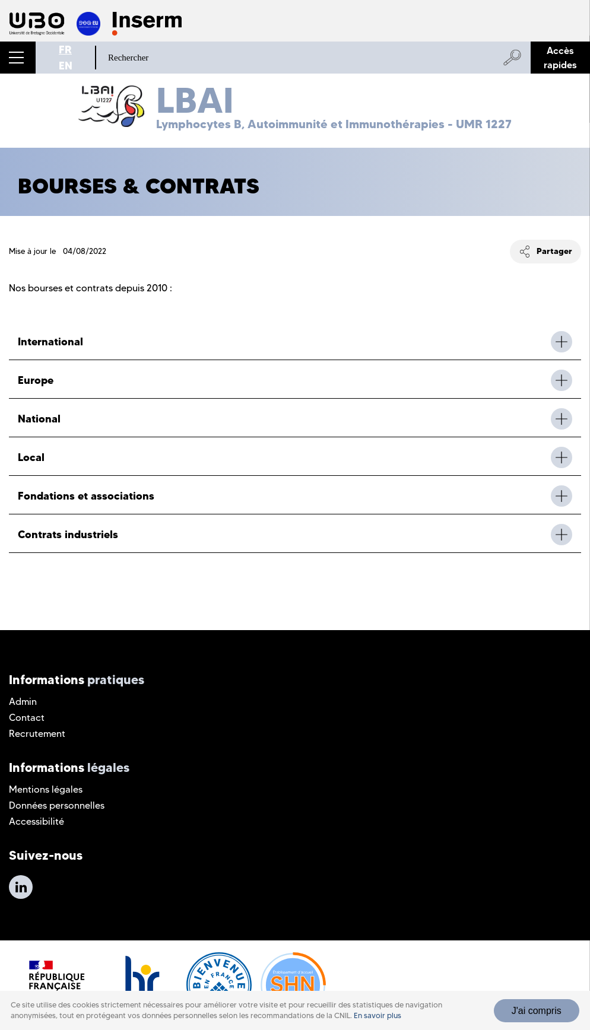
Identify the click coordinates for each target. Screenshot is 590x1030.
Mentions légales (46, 789)
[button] (18, 58)
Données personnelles (56, 805)
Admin (23, 701)
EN (65, 65)
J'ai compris (537, 1012)
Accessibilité (36, 821)
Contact (27, 717)
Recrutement (37, 733)
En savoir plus (377, 1016)
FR (65, 49)
